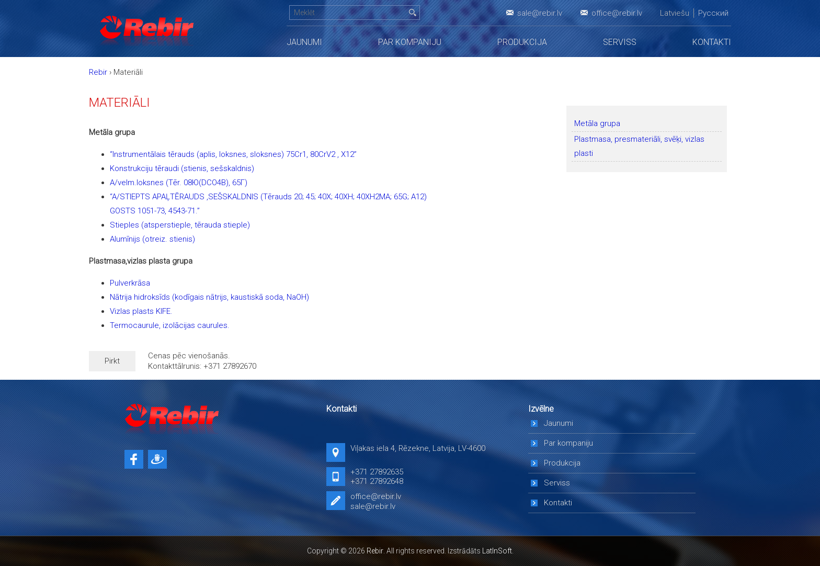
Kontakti (711, 42)
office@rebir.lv (616, 13)
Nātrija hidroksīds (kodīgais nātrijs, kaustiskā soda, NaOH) (209, 297)
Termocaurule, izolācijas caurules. (170, 325)
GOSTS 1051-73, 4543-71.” (155, 211)
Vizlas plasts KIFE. (141, 311)
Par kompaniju (409, 42)
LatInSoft (497, 551)
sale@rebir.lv (539, 13)
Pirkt (112, 361)
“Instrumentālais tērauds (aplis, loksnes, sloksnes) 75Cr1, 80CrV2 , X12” (233, 154)
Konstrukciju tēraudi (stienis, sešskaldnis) (182, 168)
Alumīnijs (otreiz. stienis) (152, 239)
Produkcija (522, 42)
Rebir (375, 551)
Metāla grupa (597, 123)
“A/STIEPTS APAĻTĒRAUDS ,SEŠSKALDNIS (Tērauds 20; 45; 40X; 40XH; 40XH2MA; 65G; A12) (268, 196)
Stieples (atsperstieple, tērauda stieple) (180, 225)
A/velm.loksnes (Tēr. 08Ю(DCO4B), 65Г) (178, 182)
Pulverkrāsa (130, 283)
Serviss (619, 42)
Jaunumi (304, 42)
